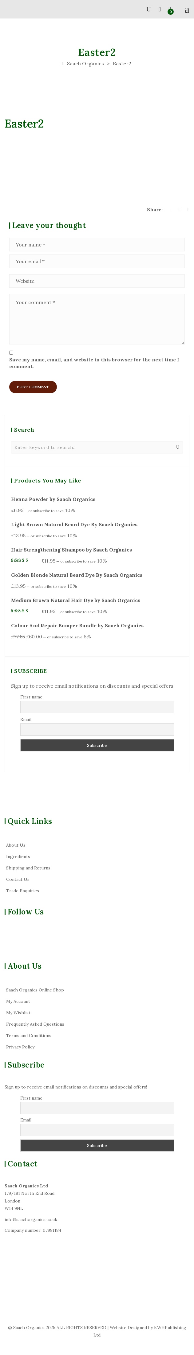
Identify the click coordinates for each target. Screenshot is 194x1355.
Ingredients (18, 856)
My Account (18, 1001)
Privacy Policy (20, 1047)
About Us (16, 845)
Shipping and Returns (28, 868)
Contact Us (18, 879)
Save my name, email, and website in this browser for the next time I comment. (94, 362)
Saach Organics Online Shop (35, 990)
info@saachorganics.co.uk (31, 1219)
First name (31, 697)
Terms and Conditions (28, 1035)
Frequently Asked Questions (35, 1024)
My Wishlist (18, 1012)
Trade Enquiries (22, 890)
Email (25, 719)
